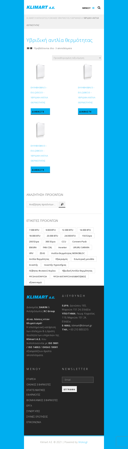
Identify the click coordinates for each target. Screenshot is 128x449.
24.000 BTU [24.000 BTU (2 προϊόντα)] (70, 235)
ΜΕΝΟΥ (86, 7)
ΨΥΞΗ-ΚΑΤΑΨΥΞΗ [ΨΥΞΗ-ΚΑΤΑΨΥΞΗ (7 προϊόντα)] (38, 276)
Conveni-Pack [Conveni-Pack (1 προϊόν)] (79, 241)
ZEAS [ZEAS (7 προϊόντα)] (42, 253)
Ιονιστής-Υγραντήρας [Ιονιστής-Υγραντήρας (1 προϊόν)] (55, 264)
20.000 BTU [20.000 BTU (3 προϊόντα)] (52, 235)
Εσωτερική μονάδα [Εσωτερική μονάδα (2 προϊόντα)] (84, 259)
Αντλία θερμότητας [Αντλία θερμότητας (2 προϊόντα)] (39, 259)
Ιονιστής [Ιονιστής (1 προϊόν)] (33, 264)
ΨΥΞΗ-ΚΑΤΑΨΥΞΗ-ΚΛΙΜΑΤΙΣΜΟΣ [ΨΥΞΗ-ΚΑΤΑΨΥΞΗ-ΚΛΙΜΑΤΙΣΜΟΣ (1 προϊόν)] (69, 276)
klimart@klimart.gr (82, 325)
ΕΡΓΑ (29, 405)
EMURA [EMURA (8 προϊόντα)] (32, 247)
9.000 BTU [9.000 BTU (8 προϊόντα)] (51, 229)
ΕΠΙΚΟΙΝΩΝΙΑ (33, 422)
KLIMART (30, 18)
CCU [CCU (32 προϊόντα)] (64, 241)
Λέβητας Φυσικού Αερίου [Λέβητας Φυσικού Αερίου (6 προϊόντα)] (42, 270)
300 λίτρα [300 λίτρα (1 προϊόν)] (50, 241)
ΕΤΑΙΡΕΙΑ (31, 379)
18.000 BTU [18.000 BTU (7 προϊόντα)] (34, 235)
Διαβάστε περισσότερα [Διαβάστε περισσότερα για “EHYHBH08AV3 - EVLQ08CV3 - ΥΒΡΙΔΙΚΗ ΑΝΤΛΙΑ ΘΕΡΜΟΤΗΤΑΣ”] (87, 112)
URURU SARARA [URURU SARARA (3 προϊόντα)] (81, 247)
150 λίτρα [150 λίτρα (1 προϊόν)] (87, 235)
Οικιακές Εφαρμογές (59, 18)
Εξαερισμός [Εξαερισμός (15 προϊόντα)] (62, 259)
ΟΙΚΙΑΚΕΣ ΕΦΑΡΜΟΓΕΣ (38, 384)
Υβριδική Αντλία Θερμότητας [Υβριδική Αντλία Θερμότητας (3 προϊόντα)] (77, 270)
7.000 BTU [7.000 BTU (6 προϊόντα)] (34, 229)
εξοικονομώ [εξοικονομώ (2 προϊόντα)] (35, 282)
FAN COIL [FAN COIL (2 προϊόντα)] (47, 247)
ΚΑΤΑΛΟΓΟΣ (41, 18)
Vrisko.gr (83, 442)
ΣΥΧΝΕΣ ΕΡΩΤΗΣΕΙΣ (37, 416)
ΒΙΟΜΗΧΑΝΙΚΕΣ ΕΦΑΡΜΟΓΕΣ (42, 400)
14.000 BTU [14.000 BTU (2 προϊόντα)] (85, 229)
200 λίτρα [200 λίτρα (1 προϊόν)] (34, 241)
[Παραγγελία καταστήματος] (77, 57)
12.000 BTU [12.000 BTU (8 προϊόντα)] (67, 229)
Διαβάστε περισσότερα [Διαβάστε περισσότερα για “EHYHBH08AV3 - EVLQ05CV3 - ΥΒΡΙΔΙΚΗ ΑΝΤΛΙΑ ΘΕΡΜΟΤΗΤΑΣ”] (40, 112)
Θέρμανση (76, 18)
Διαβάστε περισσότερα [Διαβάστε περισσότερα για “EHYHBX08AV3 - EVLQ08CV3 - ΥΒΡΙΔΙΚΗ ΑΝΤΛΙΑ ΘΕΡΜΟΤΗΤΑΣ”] (40, 170)
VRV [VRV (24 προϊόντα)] (31, 253)
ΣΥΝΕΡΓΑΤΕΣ (33, 411)
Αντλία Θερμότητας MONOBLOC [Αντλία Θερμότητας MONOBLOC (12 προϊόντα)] (68, 253)
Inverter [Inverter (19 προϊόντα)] (62, 247)
